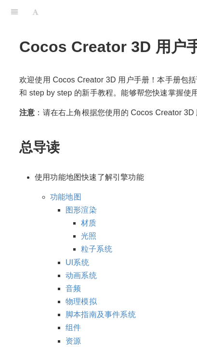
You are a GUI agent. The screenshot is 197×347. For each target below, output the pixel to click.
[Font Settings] (35, 12)
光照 (88, 236)
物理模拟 (81, 301)
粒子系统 (96, 249)
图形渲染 (81, 210)
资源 (73, 341)
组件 (73, 327)
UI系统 (77, 262)
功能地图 (65, 197)
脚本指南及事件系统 (101, 314)
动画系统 (81, 275)
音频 (73, 288)
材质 (88, 223)
